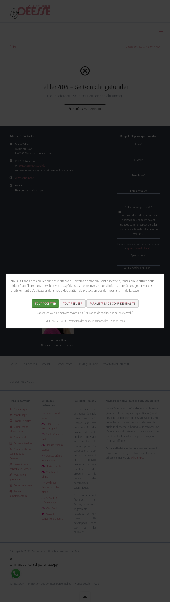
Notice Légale (118, 321)
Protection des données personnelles (88, 321)
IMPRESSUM (52, 321)
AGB (63, 321)
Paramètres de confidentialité (112, 304)
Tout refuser (72, 304)
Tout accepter (45, 304)
